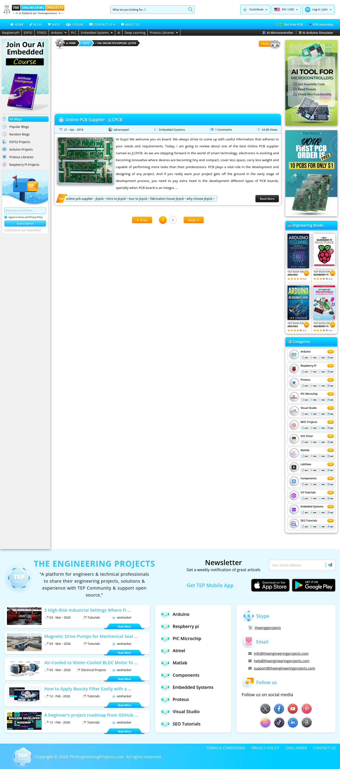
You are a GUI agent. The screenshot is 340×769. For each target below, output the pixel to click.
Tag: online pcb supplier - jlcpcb (115, 43)
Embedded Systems (97, 33)
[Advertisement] (168, 80)
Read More (267, 199)
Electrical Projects (91, 670)
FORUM (74, 24)
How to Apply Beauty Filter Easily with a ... (87, 689)
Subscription (25, 223)
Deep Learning (135, 33)
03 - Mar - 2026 (57, 617)
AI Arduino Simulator (316, 33)
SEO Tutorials (309, 520)
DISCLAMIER (296, 747)
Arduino (58, 33)
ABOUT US (130, 24)
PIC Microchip (309, 394)
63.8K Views (270, 130)
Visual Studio (309, 408)
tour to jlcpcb (138, 199)
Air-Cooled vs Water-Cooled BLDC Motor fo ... (90, 662)
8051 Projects (309, 422)
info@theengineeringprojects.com (278, 653)
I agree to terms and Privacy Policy (23, 217)
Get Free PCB (291, 24)
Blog (86, 43)
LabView (306, 464)
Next (193, 220)
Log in (316, 9)
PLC (74, 33)
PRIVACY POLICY (265, 747)
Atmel (172, 650)
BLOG (35, 24)
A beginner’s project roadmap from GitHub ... (91, 715)
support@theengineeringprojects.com (281, 668)
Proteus (305, 380)
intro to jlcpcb (116, 199)
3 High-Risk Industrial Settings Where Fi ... (87, 610)
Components (309, 478)
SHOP (53, 24)
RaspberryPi (10, 33)
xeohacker (122, 617)
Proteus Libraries (164, 33)
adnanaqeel (121, 130)
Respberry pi (179, 626)
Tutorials (91, 617)
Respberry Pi (308, 365)
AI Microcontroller (278, 33)
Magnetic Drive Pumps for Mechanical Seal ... (91, 636)
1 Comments (223, 130)
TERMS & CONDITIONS (225, 747)
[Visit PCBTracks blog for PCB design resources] (311, 215)
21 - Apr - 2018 (73, 130)
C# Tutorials (308, 492)
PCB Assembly (320, 24)
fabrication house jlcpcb (167, 199)
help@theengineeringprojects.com (278, 660)
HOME (17, 24)
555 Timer (307, 436)
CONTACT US (324, 747)
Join (325, 9)
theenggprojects (264, 627)
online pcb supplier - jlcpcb (85, 199)
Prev (142, 220)
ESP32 (28, 33)
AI (118, 33)
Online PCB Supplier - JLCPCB (93, 119)
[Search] (149, 10)
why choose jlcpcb (199, 199)
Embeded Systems (312, 506)
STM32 (41, 33)
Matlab (305, 450)
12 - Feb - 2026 (57, 696)
